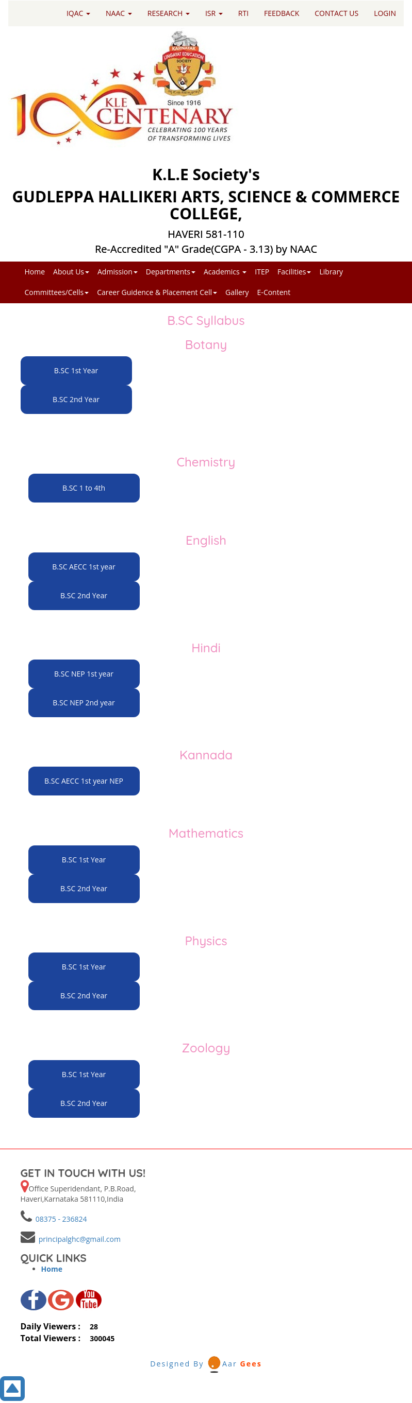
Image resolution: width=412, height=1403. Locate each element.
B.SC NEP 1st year (83, 674)
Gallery (237, 292)
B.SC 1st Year (76, 370)
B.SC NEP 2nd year (83, 702)
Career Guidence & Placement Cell (157, 292)
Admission (117, 271)
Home (35, 271)
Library (331, 271)
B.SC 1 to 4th (83, 488)
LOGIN (385, 13)
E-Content (274, 292)
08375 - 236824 (59, 1219)
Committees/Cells (57, 292)
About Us (71, 271)
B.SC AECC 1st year (83, 566)
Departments (170, 271)
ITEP (262, 271)
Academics (225, 271)
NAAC (119, 13)
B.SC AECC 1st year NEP (83, 781)
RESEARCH (168, 13)
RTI (243, 13)
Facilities (294, 271)
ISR (214, 13)
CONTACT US (336, 13)
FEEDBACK (281, 13)
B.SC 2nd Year (76, 399)
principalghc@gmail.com (78, 1239)
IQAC (78, 13)
